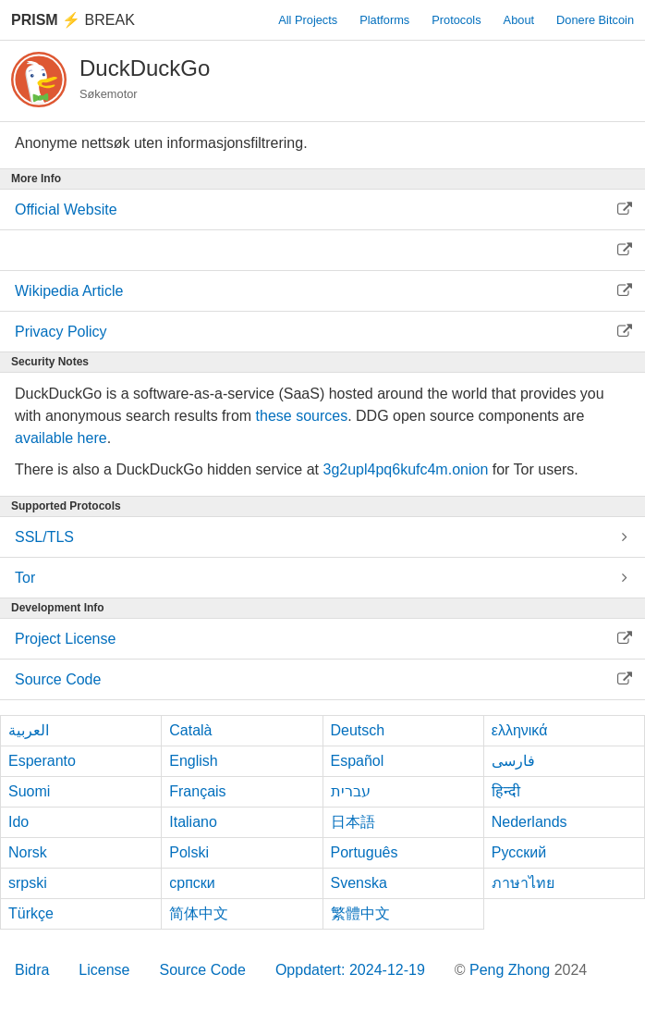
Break (73, 20)
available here (61, 438)
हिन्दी (506, 791)
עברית (351, 791)
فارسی (513, 761)
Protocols (456, 20)
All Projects (307, 20)
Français (197, 791)
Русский (519, 852)
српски (192, 883)
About (519, 20)
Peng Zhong (511, 970)
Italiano (193, 822)
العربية (28, 730)
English (193, 761)
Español (357, 761)
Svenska (359, 883)
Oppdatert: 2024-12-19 (350, 970)
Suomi (29, 791)
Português (364, 852)
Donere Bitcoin (595, 20)
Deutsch (358, 730)
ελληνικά (520, 730)
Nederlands (529, 822)
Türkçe (31, 913)
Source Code (203, 970)
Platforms (384, 20)
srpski (27, 883)
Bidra (32, 970)
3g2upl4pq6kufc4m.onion (405, 469)
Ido (18, 822)
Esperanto (42, 761)
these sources (302, 416)
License (104, 970)
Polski (189, 852)
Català (190, 730)
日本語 (353, 822)
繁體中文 (360, 913)
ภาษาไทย (523, 883)
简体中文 (198, 913)
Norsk (27, 852)
